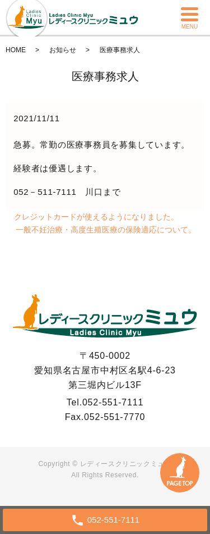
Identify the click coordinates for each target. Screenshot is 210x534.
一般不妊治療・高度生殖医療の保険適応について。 (106, 229)
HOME (16, 50)
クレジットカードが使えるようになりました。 (96, 216)
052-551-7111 (112, 402)
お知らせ (62, 50)
